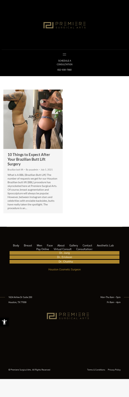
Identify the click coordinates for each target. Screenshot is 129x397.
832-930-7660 (64, 88)
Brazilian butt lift (15, 187)
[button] (4, 322)
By (32, 187)
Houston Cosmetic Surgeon (64, 287)
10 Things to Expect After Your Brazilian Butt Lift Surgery (29, 177)
